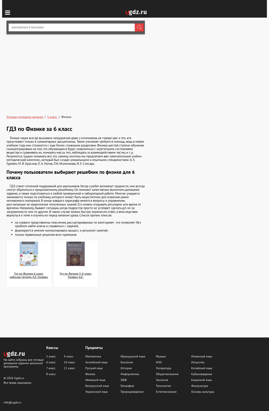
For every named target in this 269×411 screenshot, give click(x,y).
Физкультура (199, 386)
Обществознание (167, 374)
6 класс (51, 362)
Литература (163, 368)
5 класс (51, 356)
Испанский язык (201, 356)
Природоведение (132, 392)
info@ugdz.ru (12, 402)
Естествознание (166, 392)
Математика (93, 356)
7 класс (50, 368)
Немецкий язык (95, 380)
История (126, 368)
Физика (90, 374)
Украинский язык (96, 392)
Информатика (130, 374)
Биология (127, 362)
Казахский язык (201, 380)
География (127, 386)
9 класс (68, 356)
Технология (163, 386)
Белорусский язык (97, 386)
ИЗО (159, 362)
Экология (162, 380)
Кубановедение (201, 374)
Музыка (161, 356)
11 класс (69, 368)
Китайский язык (201, 368)
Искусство (197, 362)
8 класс (51, 374)
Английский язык (96, 362)
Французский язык (133, 356)
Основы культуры (202, 392)
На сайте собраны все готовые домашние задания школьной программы (24, 363)
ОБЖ (124, 380)
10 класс (69, 362)
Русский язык (94, 368)
